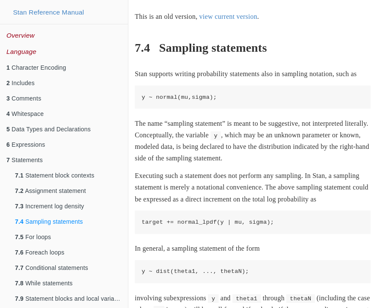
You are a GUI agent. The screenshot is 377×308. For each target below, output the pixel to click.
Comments (23, 98)
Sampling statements (49, 221)
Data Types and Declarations (48, 129)
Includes (20, 83)
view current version (228, 16)
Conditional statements (51, 267)
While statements (44, 283)
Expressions (25, 144)
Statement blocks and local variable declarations (71, 298)
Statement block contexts (54, 175)
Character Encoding (36, 67)
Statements (24, 160)
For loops (33, 237)
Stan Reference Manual (48, 12)
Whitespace (25, 113)
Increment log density (49, 206)
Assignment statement (50, 190)
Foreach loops (39, 252)
